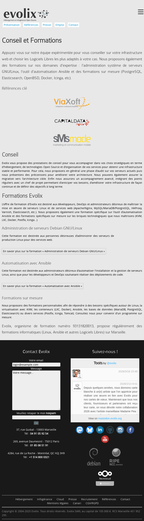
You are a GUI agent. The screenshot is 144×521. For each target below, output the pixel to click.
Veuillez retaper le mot (36, 413)
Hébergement (24, 499)
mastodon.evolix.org (110, 418)
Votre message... (36, 390)
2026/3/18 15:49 (127, 371)
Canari (77, 503)
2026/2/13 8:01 (128, 383)
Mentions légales (57, 503)
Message (36, 368)
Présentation (12, 25)
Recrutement (89, 499)
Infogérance (44, 499)
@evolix (111, 363)
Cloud (60, 499)
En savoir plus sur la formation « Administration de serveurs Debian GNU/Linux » (54, 251)
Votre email (36, 360)
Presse (47, 25)
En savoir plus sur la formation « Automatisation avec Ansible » (42, 286)
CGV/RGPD (92, 503)
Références (31, 25)
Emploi (60, 25)
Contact (73, 25)
